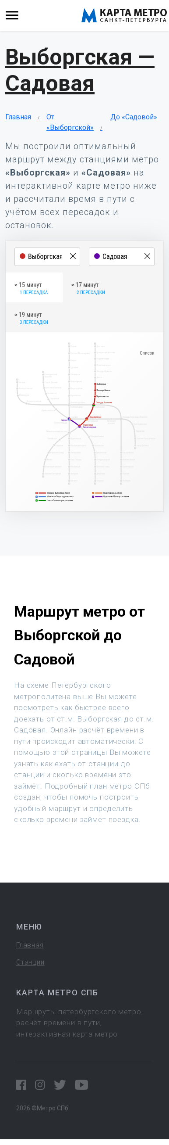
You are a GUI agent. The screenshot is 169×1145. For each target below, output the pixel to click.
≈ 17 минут (88, 288)
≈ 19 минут (31, 318)
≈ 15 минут (31, 288)
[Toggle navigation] (12, 15)
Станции (30, 962)
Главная (18, 117)
